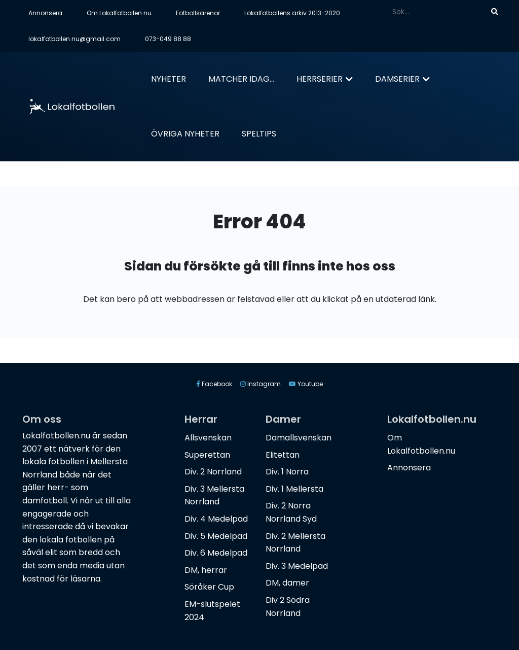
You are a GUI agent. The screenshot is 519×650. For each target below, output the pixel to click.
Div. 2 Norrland (213, 471)
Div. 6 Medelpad (215, 553)
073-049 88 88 (168, 39)
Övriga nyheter (185, 134)
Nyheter (168, 79)
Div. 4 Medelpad (216, 519)
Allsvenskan (208, 437)
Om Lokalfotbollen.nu (119, 13)
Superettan (207, 455)
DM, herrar (205, 570)
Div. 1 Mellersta (294, 489)
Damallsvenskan (298, 437)
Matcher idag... (241, 79)
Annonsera (45, 13)
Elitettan (283, 455)
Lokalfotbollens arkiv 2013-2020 (292, 13)
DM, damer (287, 583)
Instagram (260, 384)
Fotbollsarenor (198, 13)
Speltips (259, 134)
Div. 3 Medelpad (297, 566)
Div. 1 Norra (287, 471)
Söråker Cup (209, 587)
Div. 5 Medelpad (215, 536)
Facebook (214, 384)
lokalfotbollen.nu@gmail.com (74, 39)
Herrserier (319, 79)
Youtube (306, 384)
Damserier (397, 79)
